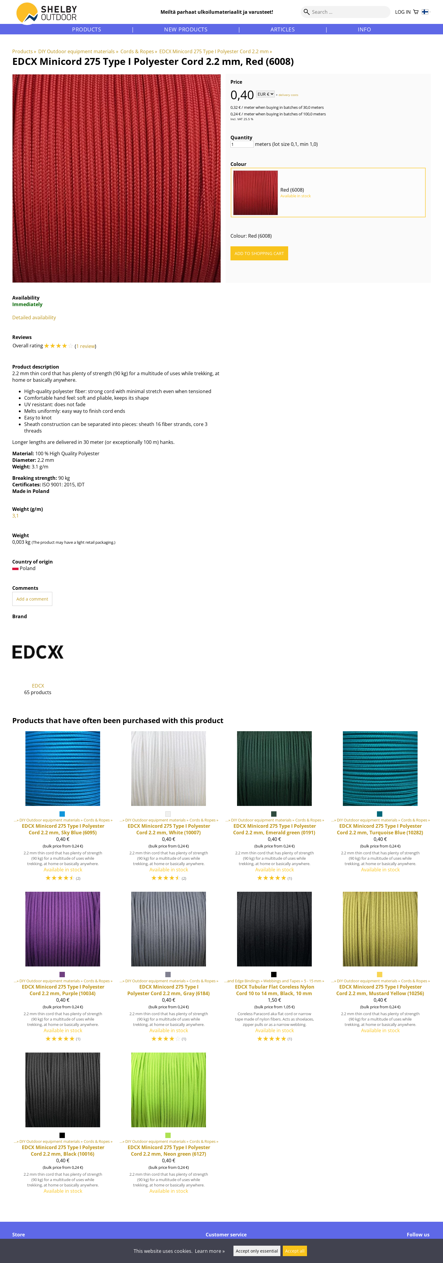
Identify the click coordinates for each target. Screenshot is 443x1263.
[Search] (345, 12)
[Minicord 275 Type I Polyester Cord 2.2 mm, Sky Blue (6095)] (62, 809)
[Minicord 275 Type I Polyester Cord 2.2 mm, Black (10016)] (62, 1126)
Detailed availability (34, 317)
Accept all (295, 1251)
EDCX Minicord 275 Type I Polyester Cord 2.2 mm (215, 51)
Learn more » (210, 1251)
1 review (85, 346)
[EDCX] (38, 665)
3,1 (15, 515)
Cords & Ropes (138, 51)
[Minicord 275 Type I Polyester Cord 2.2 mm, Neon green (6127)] (168, 1126)
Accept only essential (257, 1251)
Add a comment (32, 599)
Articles (283, 29)
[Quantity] (242, 144)
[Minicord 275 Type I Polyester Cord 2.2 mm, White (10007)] (168, 809)
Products (86, 29)
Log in (403, 12)
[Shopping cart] (415, 12)
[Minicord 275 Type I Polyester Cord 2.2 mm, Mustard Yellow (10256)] (380, 969)
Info (364, 29)
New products (185, 29)
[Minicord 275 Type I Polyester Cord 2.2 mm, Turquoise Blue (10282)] (380, 809)
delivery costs (288, 94)
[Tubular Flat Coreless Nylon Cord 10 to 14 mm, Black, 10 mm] (274, 969)
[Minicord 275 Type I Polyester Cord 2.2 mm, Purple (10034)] (62, 969)
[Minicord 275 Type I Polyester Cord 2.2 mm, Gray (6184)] (168, 969)
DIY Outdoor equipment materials (78, 51)
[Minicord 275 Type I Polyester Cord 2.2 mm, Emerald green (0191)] (274, 809)
